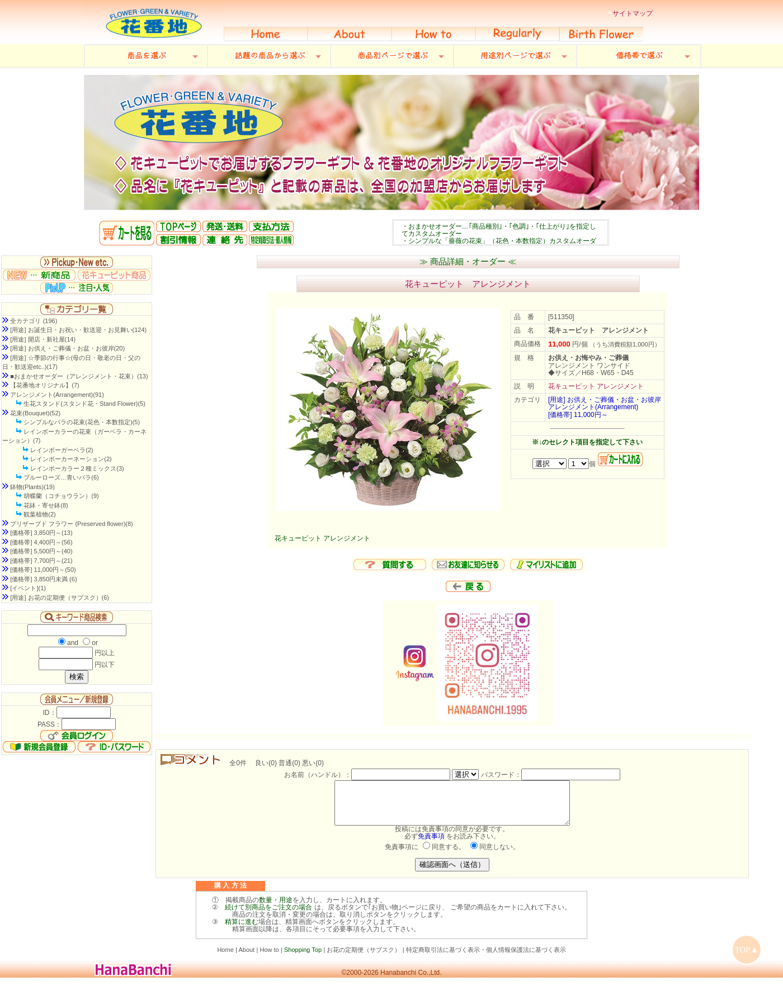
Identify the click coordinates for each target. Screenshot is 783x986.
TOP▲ (747, 949)
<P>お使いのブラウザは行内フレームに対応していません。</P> (500, 232)
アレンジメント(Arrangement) (593, 407)
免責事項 (431, 844)
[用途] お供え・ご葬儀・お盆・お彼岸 (604, 400)
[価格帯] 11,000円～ (578, 415)
